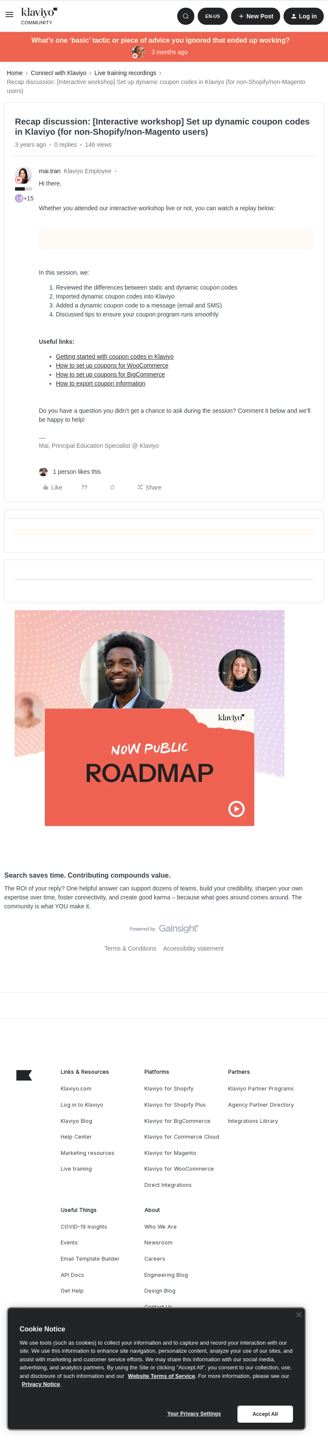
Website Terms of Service (161, 1376)
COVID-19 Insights (84, 1227)
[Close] (299, 1314)
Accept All (265, 1414)
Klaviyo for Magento (170, 1153)
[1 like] (70, 471)
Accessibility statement (193, 948)
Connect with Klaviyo (58, 73)
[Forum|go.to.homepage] (39, 16)
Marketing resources (87, 1153)
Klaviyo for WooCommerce (179, 1169)
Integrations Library (253, 1121)
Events (69, 1242)
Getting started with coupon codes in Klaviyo (115, 356)
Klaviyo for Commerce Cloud (181, 1137)
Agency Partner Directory (261, 1105)
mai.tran (50, 171)
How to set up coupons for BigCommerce (110, 374)
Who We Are (160, 1227)
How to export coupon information (100, 383)
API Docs (72, 1275)
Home (15, 73)
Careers (154, 1259)
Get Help (72, 1290)
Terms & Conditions (130, 948)
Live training (76, 1169)
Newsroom (158, 1242)
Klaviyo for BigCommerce (177, 1121)
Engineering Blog (166, 1275)
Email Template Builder (90, 1259)
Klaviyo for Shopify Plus (175, 1105)
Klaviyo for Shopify (168, 1088)
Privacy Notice (41, 1384)
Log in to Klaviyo (82, 1105)
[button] (9, 17)
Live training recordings (125, 73)
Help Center (76, 1137)
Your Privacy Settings (194, 1414)
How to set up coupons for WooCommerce (112, 365)
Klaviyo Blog (76, 1121)
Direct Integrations (168, 1185)
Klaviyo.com (76, 1088)
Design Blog (160, 1290)
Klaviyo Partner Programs (261, 1088)
